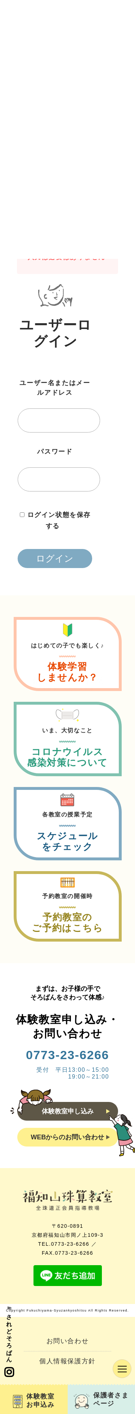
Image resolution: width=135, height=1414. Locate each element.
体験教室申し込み (76, 1111)
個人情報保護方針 (67, 1361)
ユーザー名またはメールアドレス (54, 387)
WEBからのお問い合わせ (70, 1137)
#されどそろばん (9, 1342)
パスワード (54, 451)
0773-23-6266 (67, 1055)
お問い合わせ (67, 1341)
